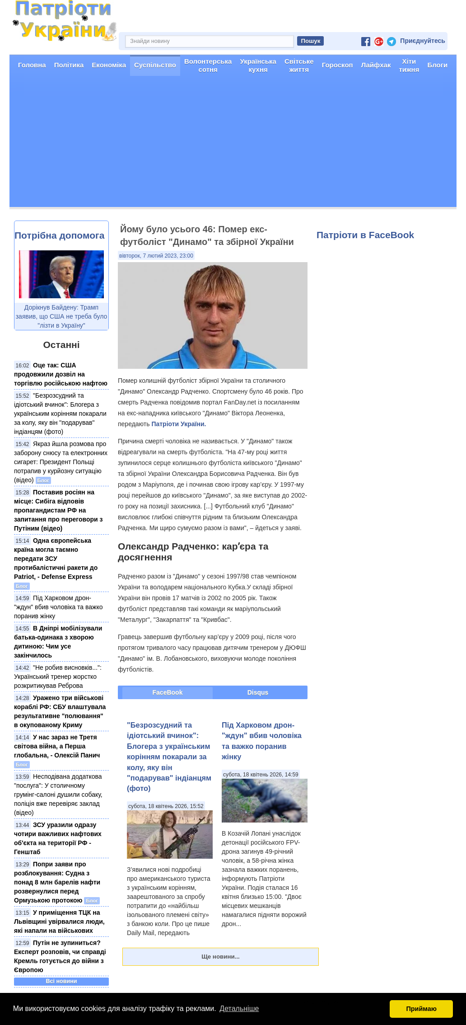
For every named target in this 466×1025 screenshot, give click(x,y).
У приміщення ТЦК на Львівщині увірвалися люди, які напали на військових (59, 921)
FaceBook (168, 692)
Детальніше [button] (239, 1008)
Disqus (258, 692)
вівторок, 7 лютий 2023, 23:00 (156, 256)
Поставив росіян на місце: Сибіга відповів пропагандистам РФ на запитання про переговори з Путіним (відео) (58, 510)
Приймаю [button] (421, 1008)
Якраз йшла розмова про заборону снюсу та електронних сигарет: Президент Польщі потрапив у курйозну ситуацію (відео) (60, 462)
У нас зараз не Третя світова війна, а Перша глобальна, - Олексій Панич (57, 746)
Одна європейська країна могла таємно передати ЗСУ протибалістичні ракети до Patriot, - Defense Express (56, 558)
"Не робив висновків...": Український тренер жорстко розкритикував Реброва (58, 676)
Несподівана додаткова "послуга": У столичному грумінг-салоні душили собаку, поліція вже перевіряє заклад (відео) (58, 794)
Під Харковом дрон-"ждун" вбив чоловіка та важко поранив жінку (58, 607)
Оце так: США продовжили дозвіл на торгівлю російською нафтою (60, 374)
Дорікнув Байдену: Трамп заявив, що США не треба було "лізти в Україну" (61, 316)
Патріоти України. (178, 424)
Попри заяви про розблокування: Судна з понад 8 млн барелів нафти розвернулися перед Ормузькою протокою (57, 882)
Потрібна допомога (59, 235)
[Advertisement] (233, 143)
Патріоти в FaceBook (365, 235)
